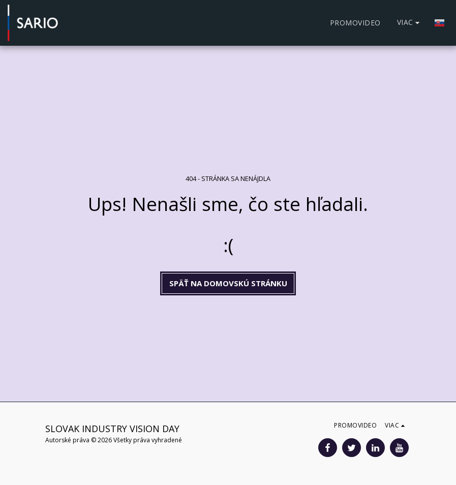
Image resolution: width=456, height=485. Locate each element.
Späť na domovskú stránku (228, 283)
